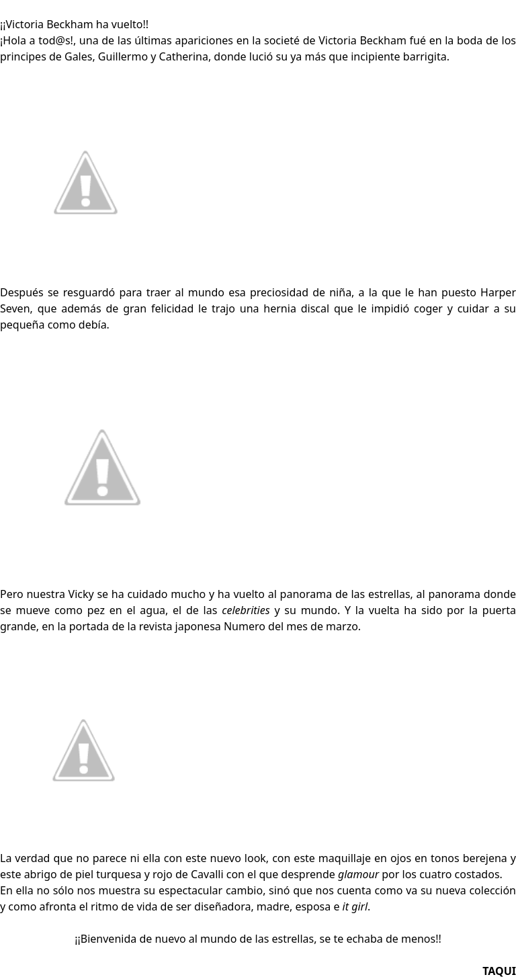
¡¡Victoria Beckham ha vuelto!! (74, 24)
